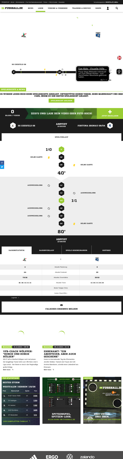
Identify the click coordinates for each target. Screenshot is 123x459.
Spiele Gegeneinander (76, 250)
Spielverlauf (61, 137)
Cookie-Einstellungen (65, 454)
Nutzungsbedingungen (29, 454)
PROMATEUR (5, 2)
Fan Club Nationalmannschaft (34, 2)
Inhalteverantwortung (52, 454)
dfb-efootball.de (20, 2)
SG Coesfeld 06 (24, 44)
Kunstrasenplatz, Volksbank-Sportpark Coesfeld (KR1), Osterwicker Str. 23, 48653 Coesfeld (61, 25)
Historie (106, 250)
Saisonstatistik (17, 250)
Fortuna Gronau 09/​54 (98, 45)
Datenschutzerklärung (15, 454)
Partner (46, 2)
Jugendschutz (40, 454)
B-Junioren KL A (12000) (61, 18)
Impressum (5, 454)
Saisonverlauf (46, 250)
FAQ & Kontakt (53, 2)
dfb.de (12, 2)
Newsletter (62, 2)
